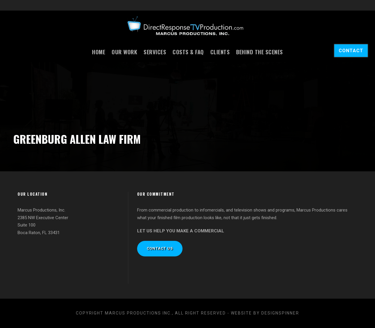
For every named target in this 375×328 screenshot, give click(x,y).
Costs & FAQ (188, 52)
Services (155, 52)
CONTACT (351, 50)
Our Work (124, 52)
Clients (220, 52)
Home (98, 52)
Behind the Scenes (259, 52)
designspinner (280, 313)
